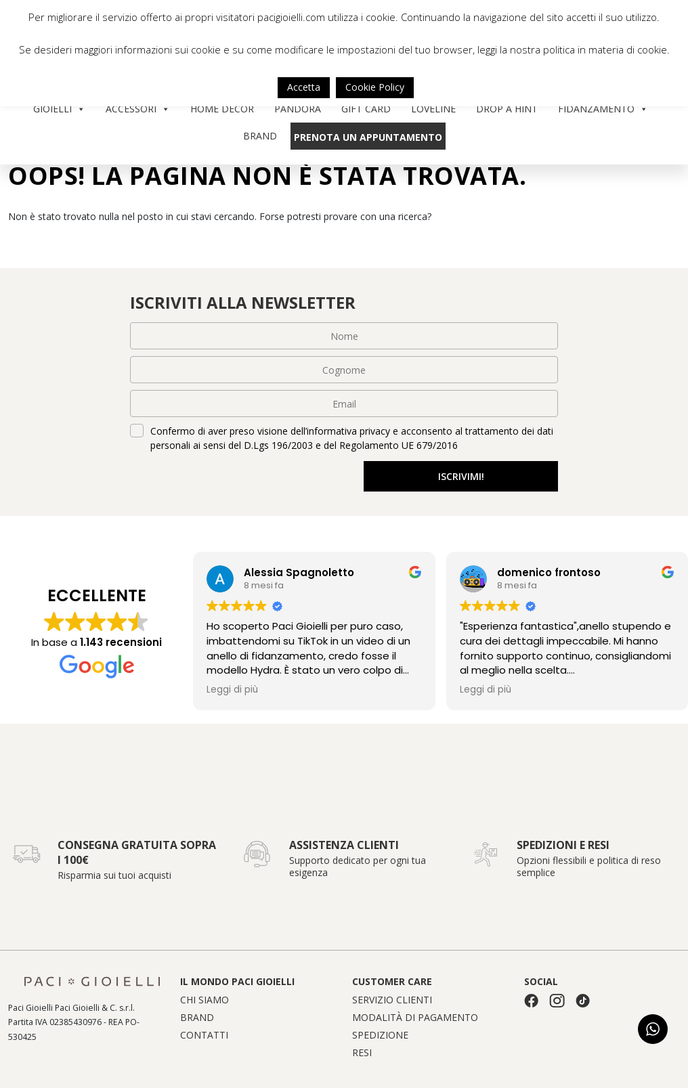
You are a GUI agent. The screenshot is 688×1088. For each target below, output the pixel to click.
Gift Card (366, 108)
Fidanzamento (603, 108)
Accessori (138, 108)
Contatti (204, 1035)
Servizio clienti (392, 1000)
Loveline (433, 108)
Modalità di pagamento (415, 1017)
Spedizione (380, 1035)
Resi (362, 1052)
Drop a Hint (507, 108)
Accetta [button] (303, 87)
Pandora (297, 108)
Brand (260, 135)
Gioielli (59, 108)
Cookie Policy (374, 87)
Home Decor (222, 108)
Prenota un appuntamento (368, 137)
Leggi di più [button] (232, 690)
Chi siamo (204, 1000)
